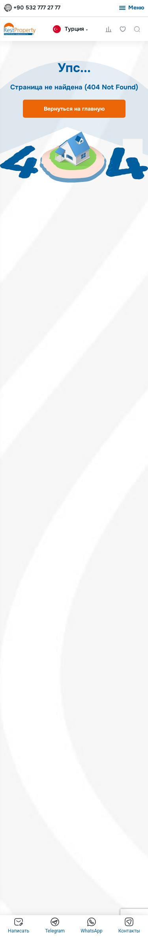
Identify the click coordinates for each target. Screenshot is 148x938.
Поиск (137, 29)
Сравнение (108, 29)
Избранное (123, 29)
